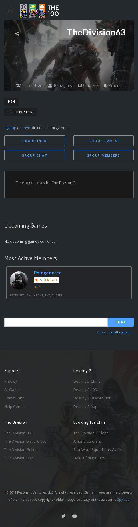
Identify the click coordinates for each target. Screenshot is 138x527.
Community (14, 397)
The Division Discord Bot (25, 441)
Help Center (14, 406)
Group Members (103, 155)
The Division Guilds (20, 449)
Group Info (34, 141)
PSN (11, 102)
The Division (20, 112)
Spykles (123, 499)
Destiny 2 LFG (85, 389)
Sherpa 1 (46, 280)
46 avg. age (60, 85)
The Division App (18, 457)
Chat (120, 322)
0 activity (88, 85)
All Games (13, 389)
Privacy (10, 381)
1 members (29, 85)
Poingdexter (47, 272)
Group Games (103, 141)
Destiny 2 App (85, 406)
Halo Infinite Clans (89, 457)
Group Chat (34, 155)
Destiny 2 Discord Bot (91, 397)
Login (26, 127)
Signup (10, 127)
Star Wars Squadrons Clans (97, 449)
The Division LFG (18, 432)
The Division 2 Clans (91, 432)
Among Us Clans (87, 441)
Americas (115, 85)
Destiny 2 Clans (87, 381)
